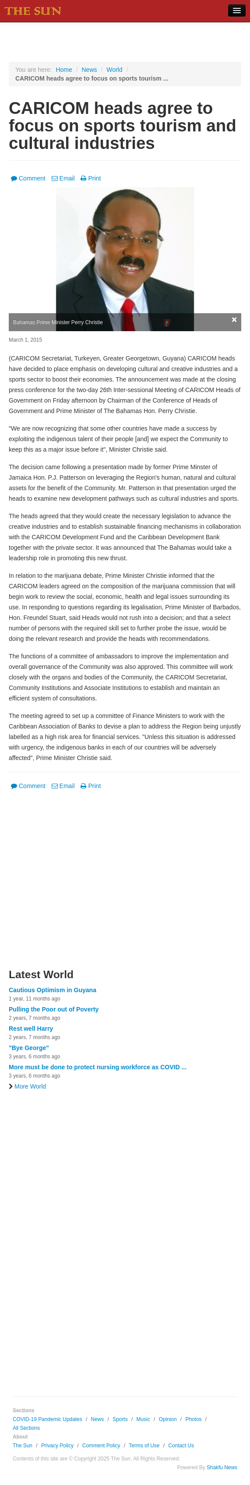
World (114, 69)
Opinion (168, 1419)
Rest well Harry (31, 1028)
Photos (193, 1419)
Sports (120, 1419)
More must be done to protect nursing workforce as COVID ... (98, 1067)
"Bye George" (29, 1047)
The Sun (22, 1446)
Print (91, 178)
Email (63, 178)
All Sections (26, 1428)
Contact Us (181, 1446)
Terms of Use (144, 1446)
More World (27, 1086)
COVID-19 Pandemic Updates (47, 1419)
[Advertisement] (125, 884)
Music (143, 1419)
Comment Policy (101, 1446)
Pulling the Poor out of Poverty (54, 1009)
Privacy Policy (57, 1446)
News (89, 69)
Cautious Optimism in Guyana (52, 990)
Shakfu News (222, 1467)
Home (64, 69)
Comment (28, 178)
